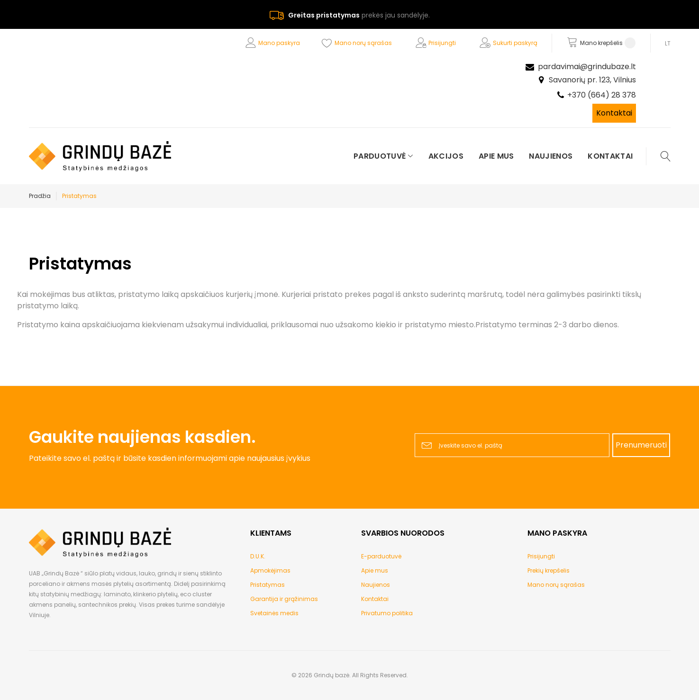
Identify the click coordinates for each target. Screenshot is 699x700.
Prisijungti (442, 43)
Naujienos (375, 585)
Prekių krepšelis (548, 570)
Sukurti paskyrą (515, 43)
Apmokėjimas (270, 570)
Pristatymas (267, 585)
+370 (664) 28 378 (601, 95)
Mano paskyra (279, 43)
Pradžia (40, 196)
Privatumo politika (387, 613)
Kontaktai (614, 113)
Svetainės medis (274, 613)
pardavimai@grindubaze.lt (587, 66)
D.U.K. (257, 556)
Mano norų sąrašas (363, 43)
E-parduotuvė (381, 556)
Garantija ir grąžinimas (284, 599)
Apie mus (374, 570)
